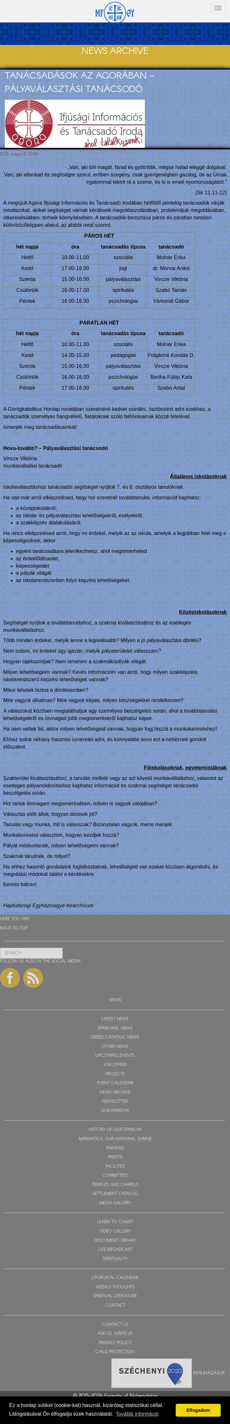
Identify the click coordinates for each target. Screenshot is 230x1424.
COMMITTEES (115, 1176)
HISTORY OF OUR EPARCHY (115, 1130)
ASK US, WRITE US (115, 1334)
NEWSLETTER (115, 1101)
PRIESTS (115, 1157)
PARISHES (115, 1148)
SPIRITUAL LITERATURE (115, 1296)
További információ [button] (137, 1414)
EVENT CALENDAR (115, 1083)
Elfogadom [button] (198, 1410)
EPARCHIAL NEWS (115, 1028)
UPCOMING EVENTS (115, 1056)
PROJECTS (115, 1074)
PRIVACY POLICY (115, 1343)
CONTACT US (115, 1325)
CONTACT (115, 1305)
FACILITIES (115, 1167)
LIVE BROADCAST (115, 1250)
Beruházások (209, 1372)
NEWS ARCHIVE (115, 1092)
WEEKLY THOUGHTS (115, 1287)
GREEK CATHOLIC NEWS (115, 1037)
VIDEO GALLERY (115, 1231)
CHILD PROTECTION (115, 1352)
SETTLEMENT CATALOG (115, 1194)
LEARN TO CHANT (115, 1222)
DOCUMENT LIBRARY (115, 1241)
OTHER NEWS (115, 1047)
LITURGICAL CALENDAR (115, 1278)
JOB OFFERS (115, 1065)
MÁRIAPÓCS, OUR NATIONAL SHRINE (115, 1139)
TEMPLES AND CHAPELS (115, 1185)
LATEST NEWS (115, 1019)
